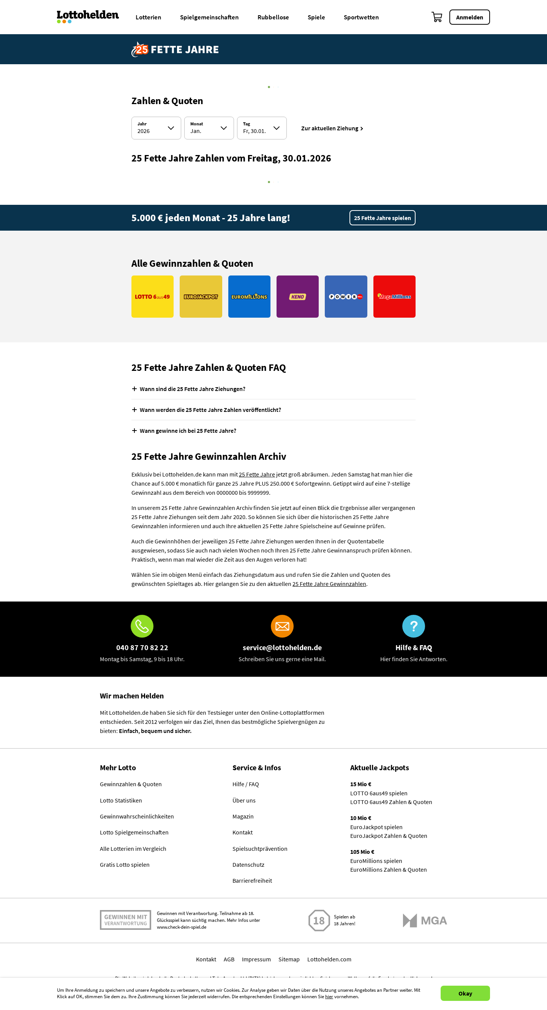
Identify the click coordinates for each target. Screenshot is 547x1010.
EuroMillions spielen (376, 862)
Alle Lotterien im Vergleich (133, 849)
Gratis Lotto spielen (125, 865)
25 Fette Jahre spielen (382, 218)
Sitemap (289, 960)
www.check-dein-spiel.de (181, 928)
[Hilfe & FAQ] (413, 639)
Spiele (316, 17)
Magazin (243, 816)
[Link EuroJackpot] (201, 296)
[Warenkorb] (437, 17)
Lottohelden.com (329, 960)
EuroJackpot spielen (376, 827)
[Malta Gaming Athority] (425, 922)
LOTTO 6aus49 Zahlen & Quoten (391, 802)
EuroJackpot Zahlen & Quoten (388, 837)
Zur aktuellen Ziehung (329, 128)
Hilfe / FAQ (245, 784)
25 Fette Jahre (257, 474)
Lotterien (148, 17)
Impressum (256, 960)
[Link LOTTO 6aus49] (152, 296)
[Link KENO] (298, 296)
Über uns (244, 800)
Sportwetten (361, 17)
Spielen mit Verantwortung (125, 921)
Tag (246, 124)
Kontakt (242, 833)
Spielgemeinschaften (209, 17)
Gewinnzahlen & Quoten (131, 784)
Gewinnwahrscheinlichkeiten (137, 816)
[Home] (93, 17)
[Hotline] (142, 639)
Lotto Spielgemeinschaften (134, 833)
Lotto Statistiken (121, 800)
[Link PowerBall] (346, 296)
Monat (196, 124)
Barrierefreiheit (252, 882)
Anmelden (469, 17)
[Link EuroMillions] (249, 296)
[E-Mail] (282, 639)
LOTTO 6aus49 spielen (379, 793)
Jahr (142, 124)
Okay (465, 993)
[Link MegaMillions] (394, 296)
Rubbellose (273, 17)
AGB (229, 960)
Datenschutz (248, 865)
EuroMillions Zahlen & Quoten (388, 871)
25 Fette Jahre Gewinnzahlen (329, 583)
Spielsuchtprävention (260, 849)
